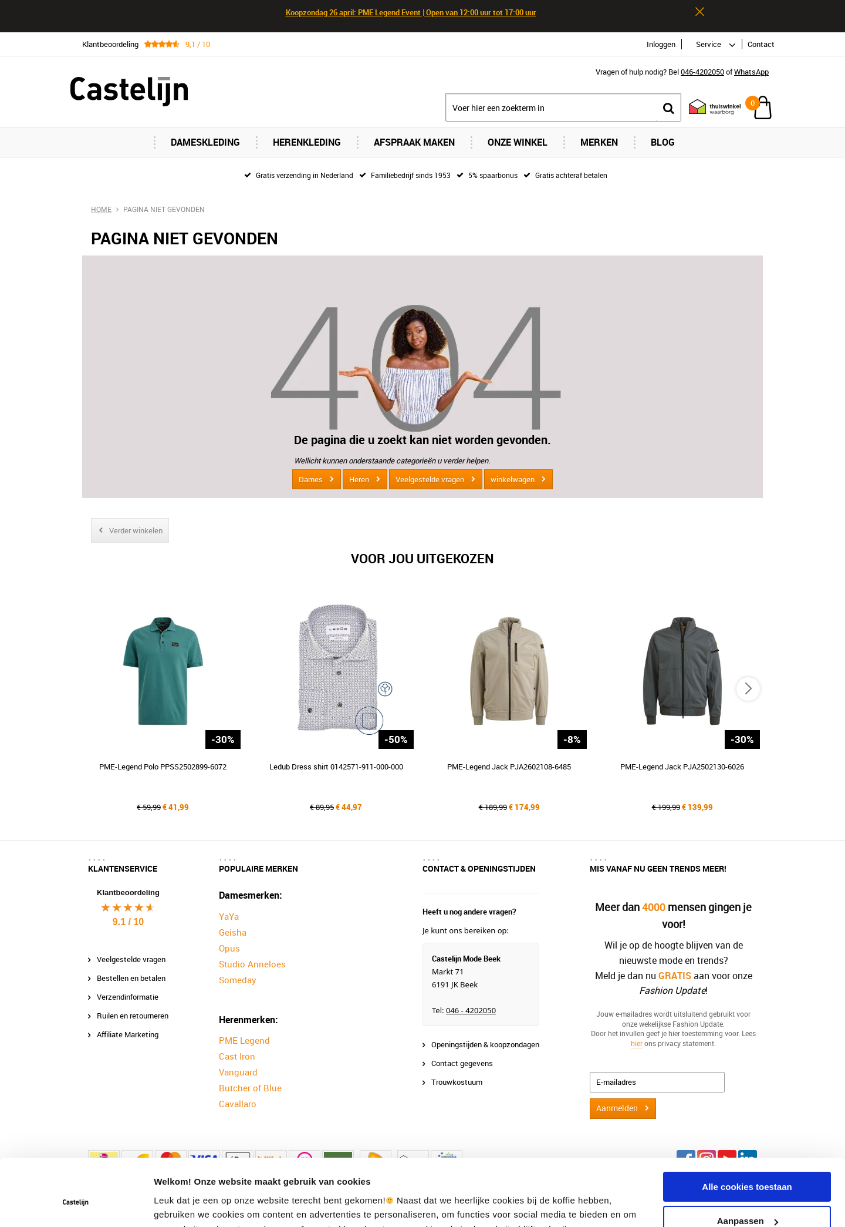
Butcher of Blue (250, 1088)
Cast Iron (237, 1056)
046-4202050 (702, 71)
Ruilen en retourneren (132, 1015)
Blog (663, 142)
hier (637, 1043)
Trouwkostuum (456, 1082)
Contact (761, 44)
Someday (237, 980)
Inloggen (661, 44)
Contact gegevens (462, 1063)
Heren (359, 479)
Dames (311, 479)
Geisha (232, 932)
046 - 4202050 (471, 1010)
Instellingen (179, 1204)
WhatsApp (751, 71)
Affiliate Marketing (127, 1034)
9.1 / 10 (128, 922)
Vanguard (238, 1072)
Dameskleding (205, 142)
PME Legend (244, 1040)
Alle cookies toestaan (747, 1129)
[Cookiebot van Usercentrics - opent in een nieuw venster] (76, 1204)
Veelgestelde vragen (430, 479)
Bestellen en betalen (131, 978)
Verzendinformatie (127, 996)
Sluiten (699, 12)
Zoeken (668, 108)
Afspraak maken (414, 142)
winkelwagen (513, 479)
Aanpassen (747, 1163)
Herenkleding (307, 142)
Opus (229, 948)
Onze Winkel (517, 142)
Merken (599, 142)
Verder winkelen (136, 530)
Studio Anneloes (252, 964)
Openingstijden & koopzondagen (485, 1044)
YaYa (229, 916)
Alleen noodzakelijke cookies (747, 1197)
